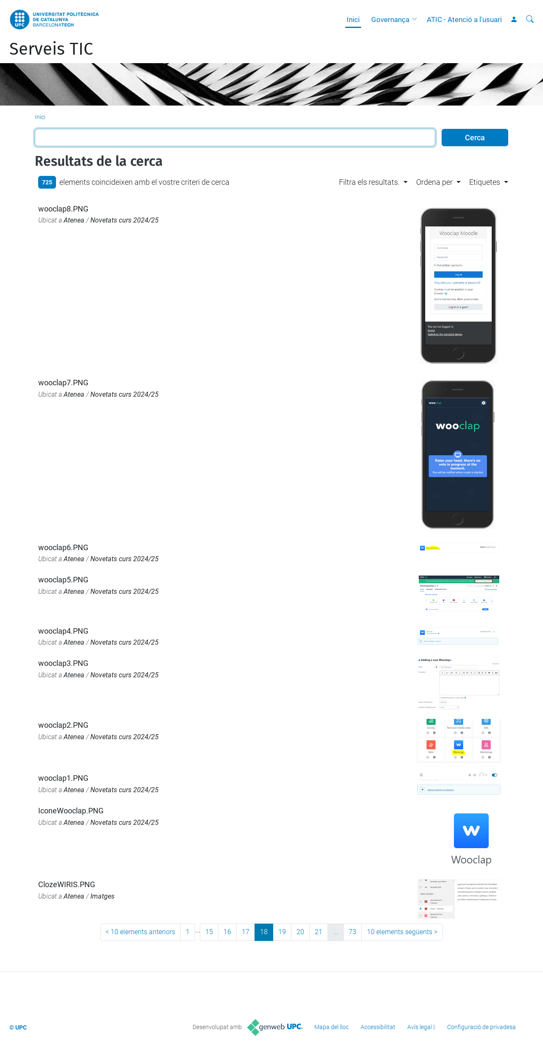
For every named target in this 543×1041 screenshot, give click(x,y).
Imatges (102, 896)
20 (300, 932)
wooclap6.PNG (63, 547)
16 (227, 932)
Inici (353, 19)
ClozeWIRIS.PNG (66, 884)
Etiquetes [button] (484, 182)
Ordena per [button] (434, 182)
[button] (417, 19)
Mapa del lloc (331, 1027)
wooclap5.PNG (63, 579)
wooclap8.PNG (63, 208)
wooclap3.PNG (63, 663)
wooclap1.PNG (63, 778)
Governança (390, 19)
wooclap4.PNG (63, 630)
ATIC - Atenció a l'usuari (464, 19)
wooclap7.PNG (63, 382)
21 (318, 932)
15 (209, 932)
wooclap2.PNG (63, 725)
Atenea (74, 220)
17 (245, 932)
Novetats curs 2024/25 (124, 220)
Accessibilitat (378, 1027)
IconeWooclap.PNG (71, 810)
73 (352, 932)
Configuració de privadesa (481, 1027)
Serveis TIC (51, 49)
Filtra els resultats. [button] (369, 182)
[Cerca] (530, 19)
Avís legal (419, 1027)
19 (282, 932)
